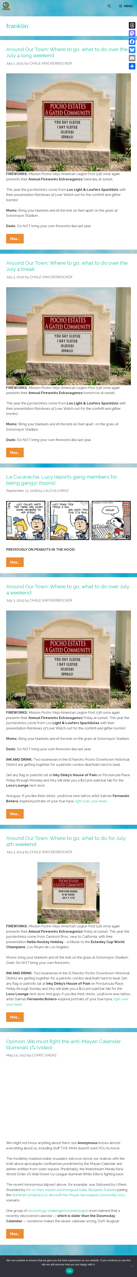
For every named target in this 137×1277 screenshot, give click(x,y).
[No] (132, 1266)
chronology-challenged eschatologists (58, 1211)
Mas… (17, 239)
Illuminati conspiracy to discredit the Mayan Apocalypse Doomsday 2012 (68, 1195)
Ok (69, 1271)
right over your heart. (91, 801)
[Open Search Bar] (109, 6)
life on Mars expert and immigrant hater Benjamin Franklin (71, 1190)
